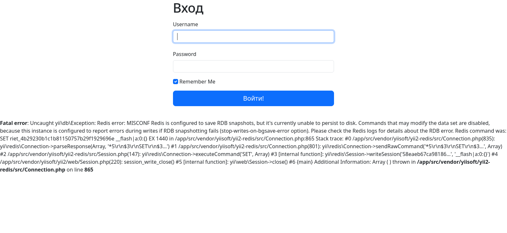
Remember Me (197, 81)
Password (184, 54)
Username (185, 24)
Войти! (253, 98)
